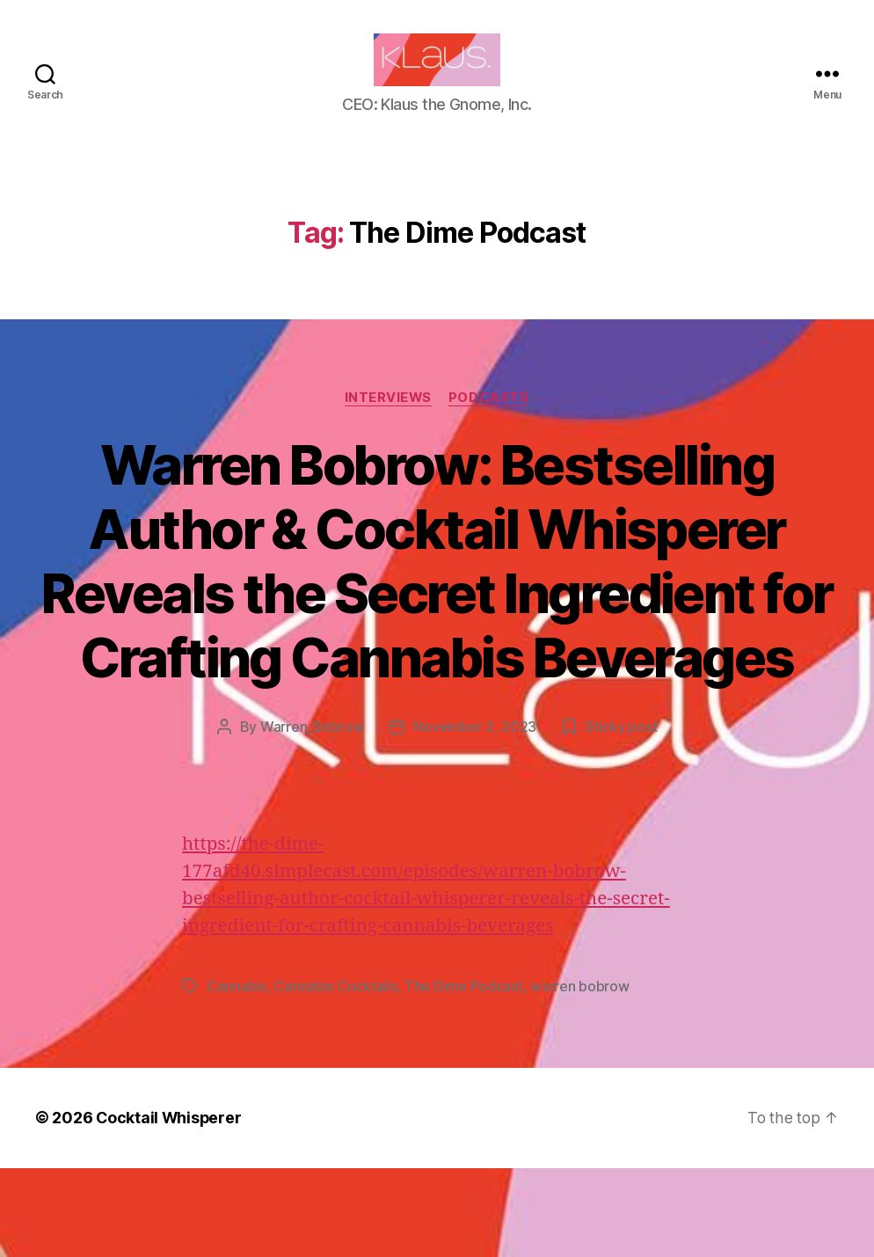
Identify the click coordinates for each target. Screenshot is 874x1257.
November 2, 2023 (475, 818)
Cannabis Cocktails (335, 1076)
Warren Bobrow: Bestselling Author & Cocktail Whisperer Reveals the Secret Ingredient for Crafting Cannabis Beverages (437, 619)
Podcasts (489, 424)
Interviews (388, 424)
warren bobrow (580, 1076)
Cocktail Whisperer (170, 1207)
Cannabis (236, 1076)
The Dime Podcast (463, 1076)
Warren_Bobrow (311, 818)
